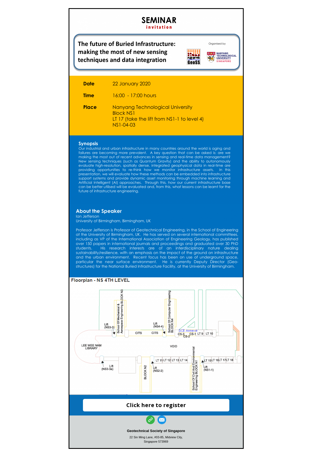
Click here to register (156, 405)
